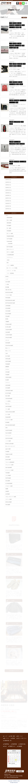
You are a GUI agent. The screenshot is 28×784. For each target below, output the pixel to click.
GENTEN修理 (8, 361)
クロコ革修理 (8, 475)
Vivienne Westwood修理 (10, 411)
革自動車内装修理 (10, 236)
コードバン (7, 382)
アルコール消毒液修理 (9, 462)
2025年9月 (7, 192)
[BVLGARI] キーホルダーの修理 (15, 145)
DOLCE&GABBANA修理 (10, 425)
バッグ (6, 279)
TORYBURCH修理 (9, 390)
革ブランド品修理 (18, 25)
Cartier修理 (10, 243)
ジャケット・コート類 (11, 270)
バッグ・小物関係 (10, 265)
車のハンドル (8, 350)
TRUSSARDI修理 (8, 398)
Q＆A (5, 746)
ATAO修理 (7, 372)
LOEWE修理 (7, 305)
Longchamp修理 (8, 329)
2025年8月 (7, 195)
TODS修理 (7, 472)
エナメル (7, 340)
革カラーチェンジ (10, 249)
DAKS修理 (7, 456)
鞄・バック (20, 736)
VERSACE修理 (8, 377)
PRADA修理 (7, 297)
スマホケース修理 (8, 486)
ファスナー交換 (12, 27)
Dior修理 (7, 379)
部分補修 (11, 65)
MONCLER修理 (8, 501)
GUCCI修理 (7, 281)
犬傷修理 (7, 321)
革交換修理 (7, 364)
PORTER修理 (8, 478)
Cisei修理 (7, 451)
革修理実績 (14, 744)
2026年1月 (7, 187)
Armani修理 (7, 387)
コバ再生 (7, 284)
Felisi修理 (7, 374)
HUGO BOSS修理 (9, 438)
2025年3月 (7, 208)
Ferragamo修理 (8, 324)
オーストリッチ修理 (9, 470)
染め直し (11, 47)
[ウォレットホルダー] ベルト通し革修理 (17, 125)
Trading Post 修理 (8, 454)
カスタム (7, 369)
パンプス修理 (8, 440)
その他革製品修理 (17, 121)
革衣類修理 (9, 230)
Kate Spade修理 (8, 467)
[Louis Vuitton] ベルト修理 (14, 165)
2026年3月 (7, 182)
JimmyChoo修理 (8, 337)
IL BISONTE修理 (8, 334)
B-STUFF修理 (8, 393)
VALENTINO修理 (8, 430)
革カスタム (7, 403)
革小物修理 (19, 43)
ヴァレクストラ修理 (9, 464)
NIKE (6, 427)
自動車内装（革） (8, 740)
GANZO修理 (7, 385)
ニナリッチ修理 (8, 499)
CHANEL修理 (12, 45)
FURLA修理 (7, 504)
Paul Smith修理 (8, 432)
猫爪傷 (6, 318)
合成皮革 (7, 491)
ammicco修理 (8, 459)
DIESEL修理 (7, 358)
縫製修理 (17, 27)
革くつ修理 (9, 228)
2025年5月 (7, 203)
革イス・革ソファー (22, 738)
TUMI (6, 353)
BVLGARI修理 (22, 143)
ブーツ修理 (7, 409)
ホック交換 (19, 65)
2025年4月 (7, 206)
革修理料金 (6, 744)
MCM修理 (7, 422)
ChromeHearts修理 (9, 345)
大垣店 (23, 25)
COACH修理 (7, 310)
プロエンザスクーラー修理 (10, 496)
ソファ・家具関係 (10, 273)
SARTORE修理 (8, 406)
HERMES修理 (9, 217)
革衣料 (13, 738)
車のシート (7, 348)
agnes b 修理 (8, 448)
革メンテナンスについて (10, 446)
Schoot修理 (7, 480)
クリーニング (8, 435)
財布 (20, 27)
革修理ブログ (12, 746)
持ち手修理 (7, 356)
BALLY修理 (7, 395)
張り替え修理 (8, 326)
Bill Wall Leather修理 (9, 443)
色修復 (14, 47)
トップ (5, 736)
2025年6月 (7, 200)
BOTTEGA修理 (10, 246)
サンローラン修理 (8, 419)
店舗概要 (20, 746)
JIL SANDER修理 (8, 483)
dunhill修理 (7, 494)
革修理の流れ (23, 744)
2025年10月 (7, 190)
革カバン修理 (9, 220)
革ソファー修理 (10, 233)
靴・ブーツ (6, 738)
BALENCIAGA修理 (9, 292)
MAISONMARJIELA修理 (10, 300)
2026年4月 (7, 179)
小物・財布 (12, 736)
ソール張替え (8, 401)
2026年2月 (7, 184)
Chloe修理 (7, 316)
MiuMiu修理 (7, 342)
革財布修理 (14, 43)
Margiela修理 (8, 417)
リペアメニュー (12, 102)
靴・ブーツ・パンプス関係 (12, 267)
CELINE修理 (7, 308)
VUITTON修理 (12, 25)
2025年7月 (7, 198)
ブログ (11, 43)
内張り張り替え (8, 289)
